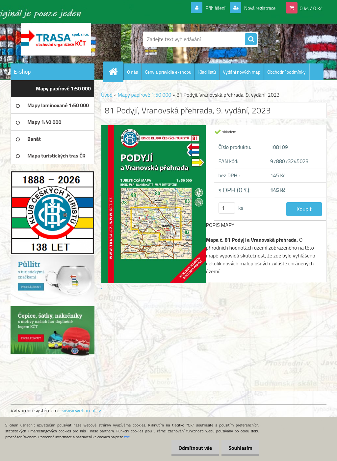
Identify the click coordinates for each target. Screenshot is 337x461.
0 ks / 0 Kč (311, 8)
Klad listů (207, 71)
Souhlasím (239, 448)
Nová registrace (258, 8)
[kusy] (227, 208)
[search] (251, 39)
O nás (132, 71)
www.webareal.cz (81, 410)
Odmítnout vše (191, 448)
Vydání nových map (241, 71)
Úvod (107, 95)
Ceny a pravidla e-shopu (168, 71)
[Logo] (56, 39)
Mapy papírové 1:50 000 (144, 95)
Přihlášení (211, 8)
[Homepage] (115, 71)
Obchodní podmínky (286, 71)
